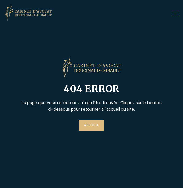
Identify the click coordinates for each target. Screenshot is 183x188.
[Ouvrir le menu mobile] (175, 13)
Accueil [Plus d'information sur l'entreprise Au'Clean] (91, 125)
